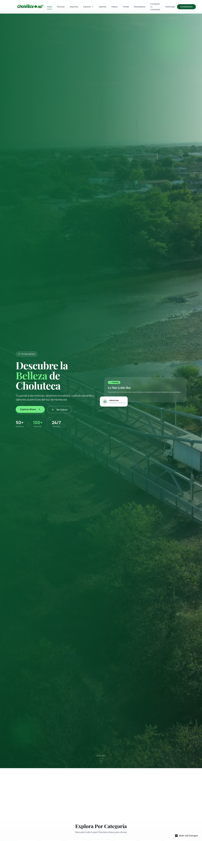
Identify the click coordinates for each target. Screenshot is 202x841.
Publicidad (170, 6)
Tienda (126, 6)
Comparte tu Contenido (155, 7)
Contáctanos (186, 6)
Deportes (74, 6)
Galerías (102, 6)
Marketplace (139, 6)
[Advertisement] (100, 791)
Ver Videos (59, 409)
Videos (114, 6)
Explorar (88, 6)
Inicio (49, 7)
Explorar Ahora (30, 409)
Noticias (61, 6)
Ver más (113, 397)
